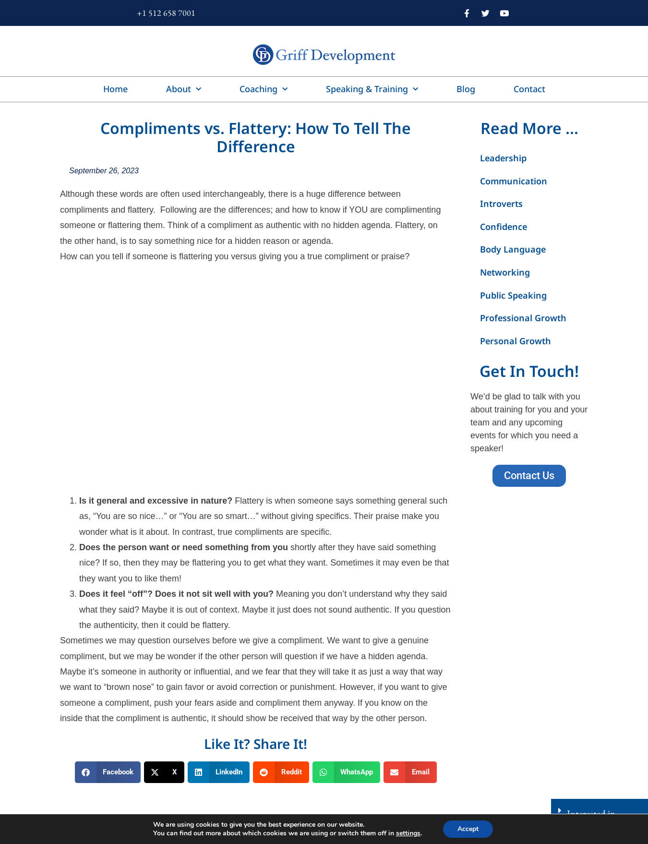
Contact (529, 89)
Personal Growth (515, 341)
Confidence (503, 226)
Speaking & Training (372, 89)
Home (115, 89)
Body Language (513, 249)
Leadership (503, 158)
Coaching (264, 89)
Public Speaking (513, 295)
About (183, 89)
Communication (513, 181)
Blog (465, 89)
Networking (505, 272)
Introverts (501, 203)
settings (408, 833)
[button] (108, 772)
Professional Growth (523, 318)
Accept (468, 828)
